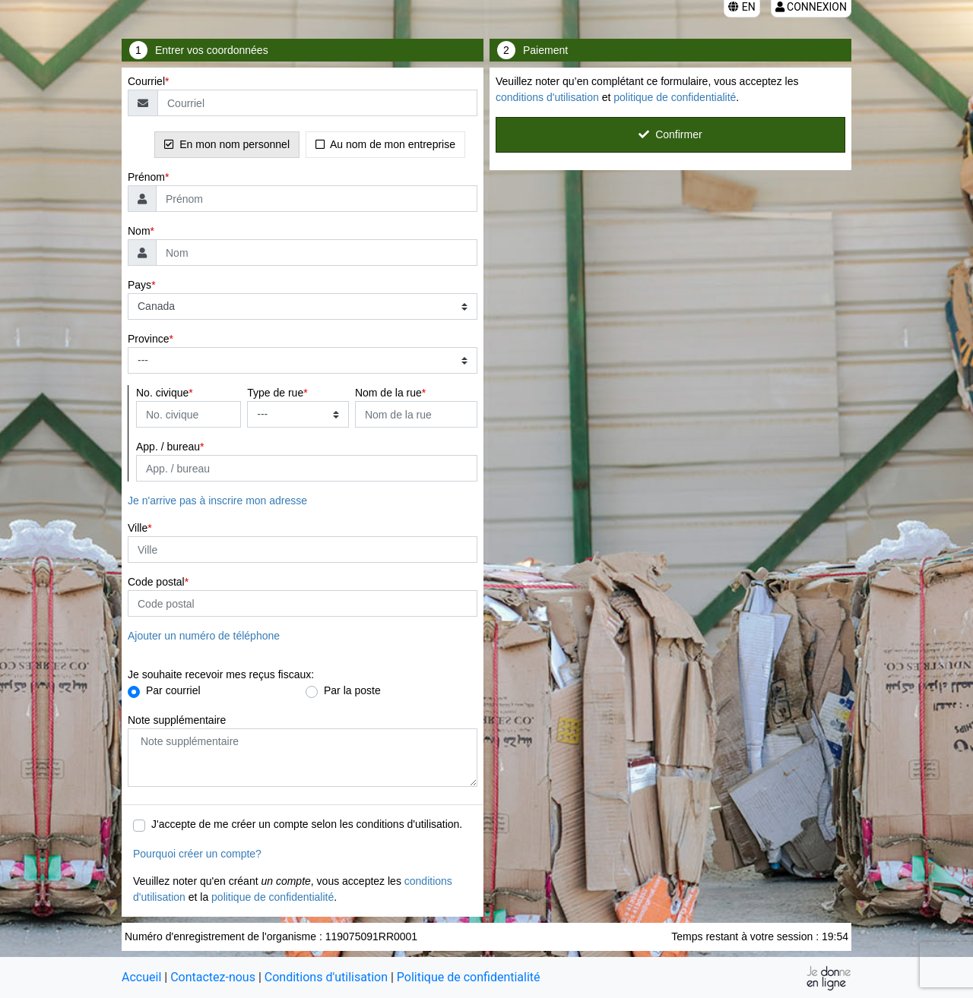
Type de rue (275, 393)
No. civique (162, 393)
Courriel (146, 81)
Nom (139, 231)
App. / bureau (168, 447)
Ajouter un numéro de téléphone (204, 636)
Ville (137, 528)
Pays (139, 285)
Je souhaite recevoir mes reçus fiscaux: (221, 674)
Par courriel (173, 690)
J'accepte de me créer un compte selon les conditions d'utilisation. (306, 824)
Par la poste (352, 690)
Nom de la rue (388, 393)
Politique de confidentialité (468, 977)
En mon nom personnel (227, 144)
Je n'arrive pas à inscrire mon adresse (217, 500)
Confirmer (670, 134)
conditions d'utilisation (547, 97)
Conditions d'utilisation (326, 977)
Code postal (156, 582)
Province (148, 339)
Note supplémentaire (177, 720)
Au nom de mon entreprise (385, 144)
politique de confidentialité (272, 897)
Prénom (146, 177)
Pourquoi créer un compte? (197, 854)
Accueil (141, 977)
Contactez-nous (212, 977)
